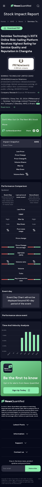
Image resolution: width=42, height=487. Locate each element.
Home (3, 21)
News (21, 21)
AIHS (12, 21)
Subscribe (33, 468)
